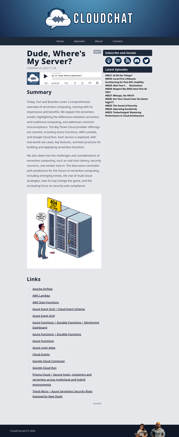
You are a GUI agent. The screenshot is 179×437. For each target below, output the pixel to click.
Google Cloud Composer (49, 361)
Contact (118, 41)
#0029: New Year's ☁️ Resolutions (123, 85)
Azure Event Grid (44, 316)
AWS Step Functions (46, 302)
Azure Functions (43, 341)
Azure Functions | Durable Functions (57, 334)
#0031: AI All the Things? (118, 75)
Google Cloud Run (45, 368)
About (99, 41)
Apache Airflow (43, 289)
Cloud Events (41, 354)
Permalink (97, 403)
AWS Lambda (41, 295)
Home (60, 41)
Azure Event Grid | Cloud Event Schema (59, 309)
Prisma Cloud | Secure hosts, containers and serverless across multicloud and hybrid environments (62, 379)
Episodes (79, 41)
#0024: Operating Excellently (121, 109)
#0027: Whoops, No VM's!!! (119, 95)
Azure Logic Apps (44, 348)
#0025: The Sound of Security (121, 105)
